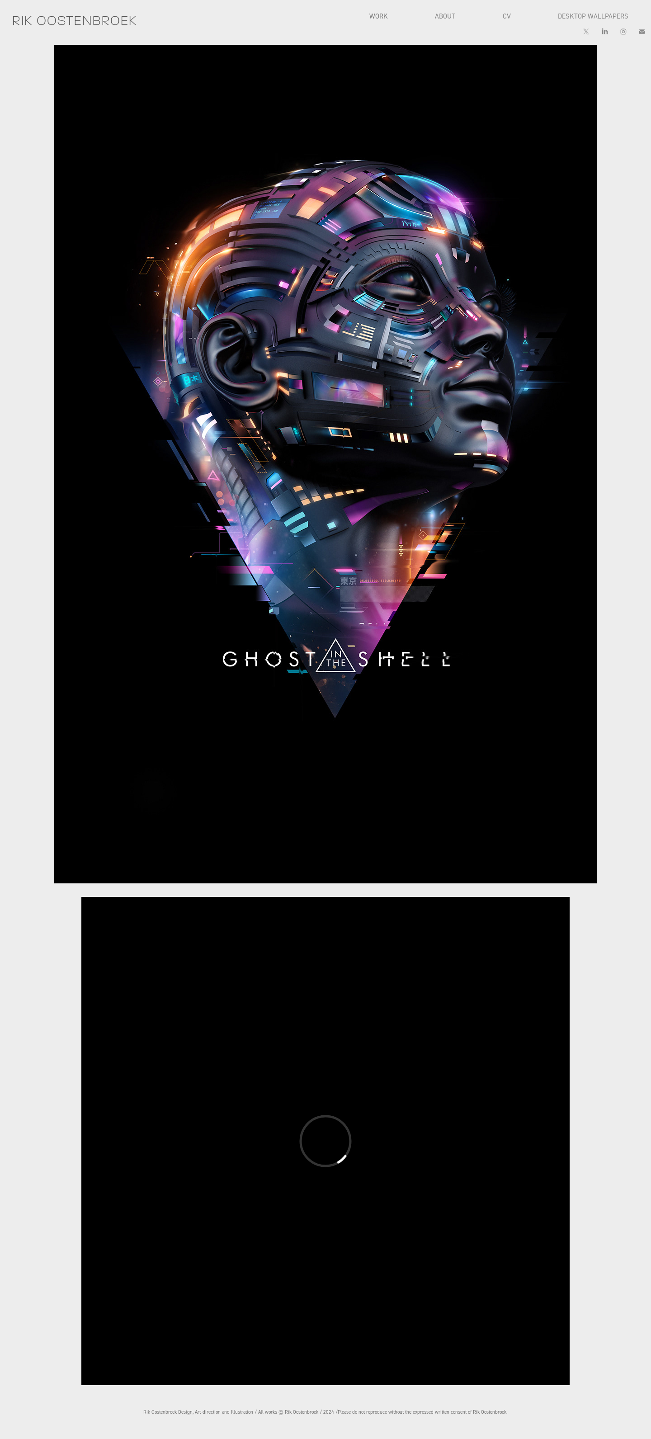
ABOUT (445, 16)
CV (507, 16)
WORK (378, 16)
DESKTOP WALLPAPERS (593, 16)
